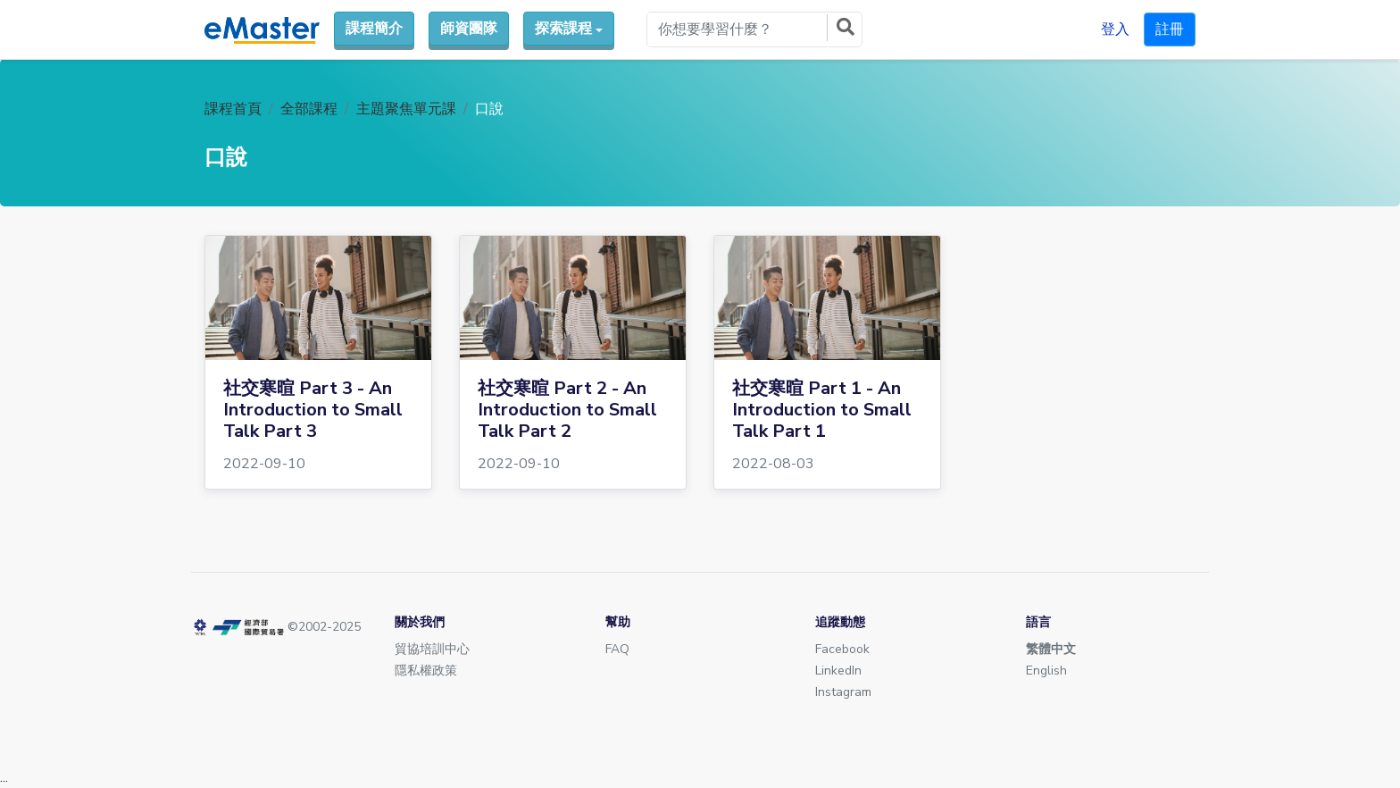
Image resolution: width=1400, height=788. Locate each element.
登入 (1115, 29)
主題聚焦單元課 (406, 109)
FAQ (617, 649)
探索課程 (563, 28)
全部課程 (309, 109)
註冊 (1169, 29)
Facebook (842, 649)
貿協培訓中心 (432, 649)
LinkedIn (838, 670)
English (1046, 670)
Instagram (843, 691)
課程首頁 (233, 109)
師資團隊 (468, 28)
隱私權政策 (426, 670)
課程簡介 (374, 28)
